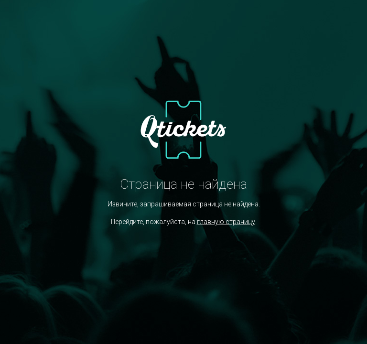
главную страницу (226, 222)
